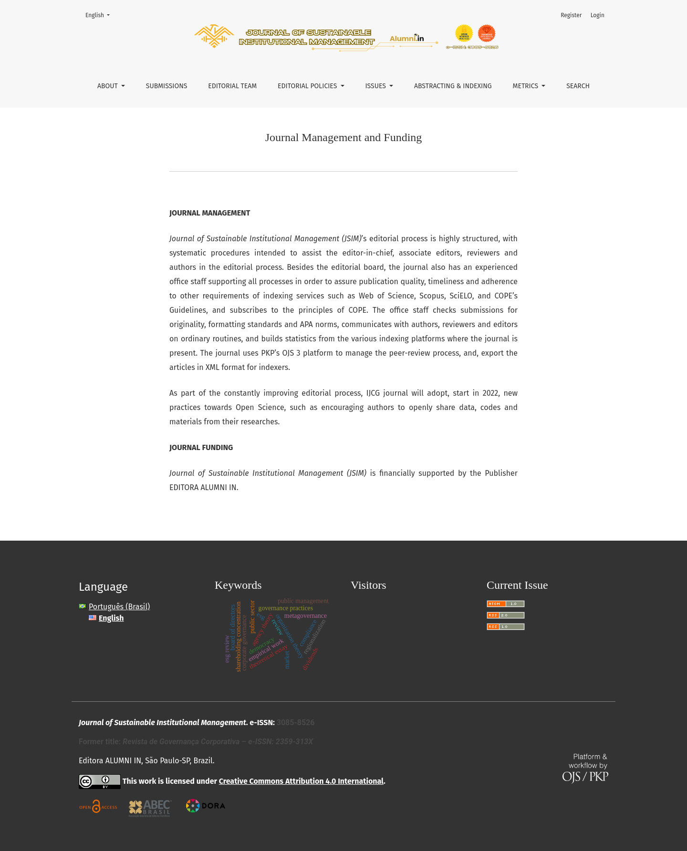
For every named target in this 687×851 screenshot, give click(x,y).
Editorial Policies (308, 86)
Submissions (166, 86)
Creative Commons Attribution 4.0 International (301, 781)
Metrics (526, 86)
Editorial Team (232, 86)
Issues (376, 86)
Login (597, 15)
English (100, 14)
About (108, 86)
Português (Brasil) (119, 606)
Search (578, 86)
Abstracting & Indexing (453, 86)
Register (571, 15)
